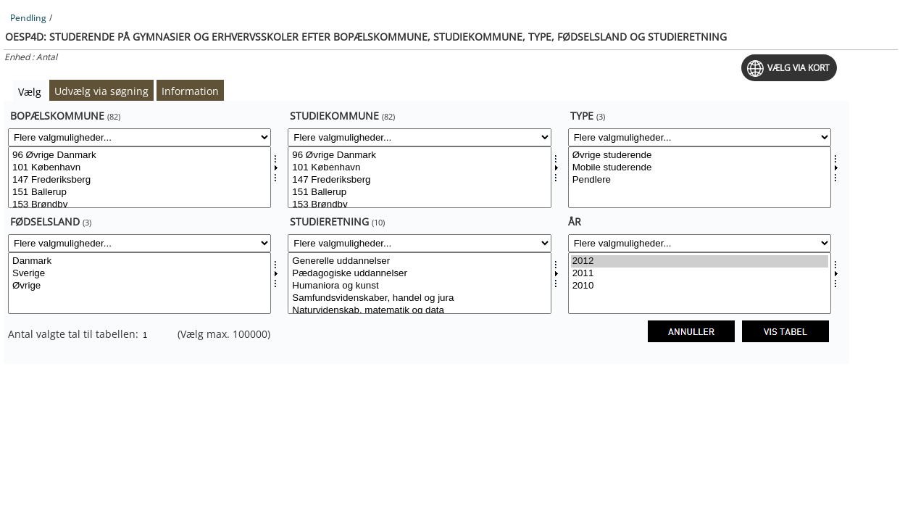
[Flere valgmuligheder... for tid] (699, 243)
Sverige (139, 274)
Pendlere (699, 180)
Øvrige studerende (699, 155)
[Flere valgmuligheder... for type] (699, 137)
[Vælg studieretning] (419, 283)
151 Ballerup (139, 192)
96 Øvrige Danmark (139, 155)
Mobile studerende (699, 168)
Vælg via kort (798, 68)
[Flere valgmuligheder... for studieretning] (419, 243)
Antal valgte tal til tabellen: (74, 334)
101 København (139, 168)
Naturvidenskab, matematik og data (419, 310)
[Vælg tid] (699, 283)
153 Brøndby (139, 205)
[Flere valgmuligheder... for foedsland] (139, 243)
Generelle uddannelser (419, 261)
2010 (699, 286)
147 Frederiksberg (139, 180)
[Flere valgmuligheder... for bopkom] (139, 137)
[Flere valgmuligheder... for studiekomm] (419, 137)
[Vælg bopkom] (139, 177)
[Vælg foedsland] (139, 283)
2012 (699, 261)
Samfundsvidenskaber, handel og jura (419, 298)
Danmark (139, 261)
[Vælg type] (699, 177)
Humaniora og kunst (419, 286)
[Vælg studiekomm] (419, 177)
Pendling (28, 18)
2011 (699, 274)
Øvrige (139, 286)
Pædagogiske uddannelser (419, 274)
